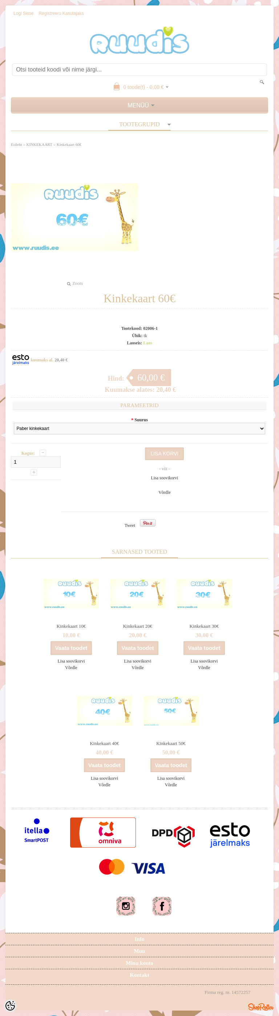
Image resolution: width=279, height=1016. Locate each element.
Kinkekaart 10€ (71, 626)
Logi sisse (23, 13)
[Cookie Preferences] (10, 1005)
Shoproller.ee (261, 1007)
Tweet (130, 525)
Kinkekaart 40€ (104, 743)
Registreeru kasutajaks (61, 13)
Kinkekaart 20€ (138, 626)
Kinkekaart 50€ (171, 743)
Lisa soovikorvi (164, 477)
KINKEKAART (39, 144)
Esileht (16, 144)
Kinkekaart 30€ (204, 626)
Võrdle (164, 492)
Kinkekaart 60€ (69, 144)
